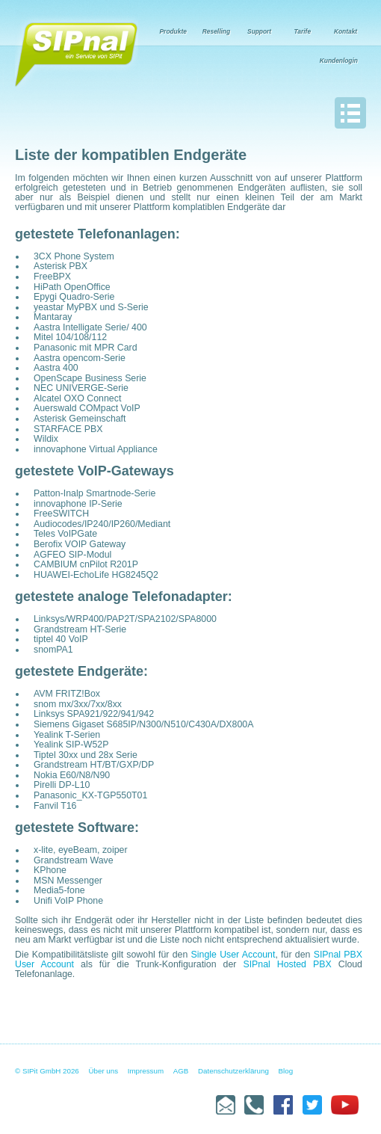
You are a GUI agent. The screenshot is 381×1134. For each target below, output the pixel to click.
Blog (286, 1071)
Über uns (104, 1071)
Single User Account (233, 954)
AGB (181, 1071)
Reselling (216, 31)
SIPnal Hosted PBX (287, 964)
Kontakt (345, 31)
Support (259, 31)
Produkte (173, 31)
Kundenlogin (339, 60)
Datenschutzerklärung (233, 1071)
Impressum (146, 1071)
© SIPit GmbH (38, 1071)
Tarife (303, 31)
